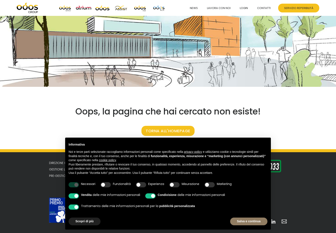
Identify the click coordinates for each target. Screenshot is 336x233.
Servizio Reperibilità (298, 8)
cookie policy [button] (107, 160)
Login (244, 8)
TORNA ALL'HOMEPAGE (168, 131)
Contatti (264, 8)
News (194, 8)
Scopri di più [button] (84, 221)
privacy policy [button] (193, 151)
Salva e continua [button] (249, 221)
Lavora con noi (219, 8)
